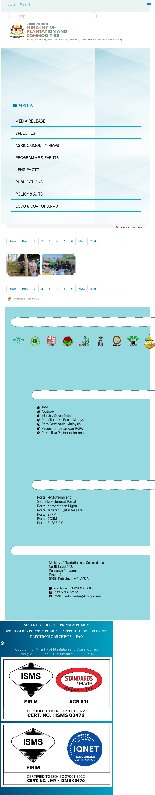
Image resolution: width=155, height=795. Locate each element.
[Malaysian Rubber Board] (35, 341)
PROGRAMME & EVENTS (37, 158)
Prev (25, 241)
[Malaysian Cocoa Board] (68, 341)
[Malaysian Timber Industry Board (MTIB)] (52, 341)
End (93, 241)
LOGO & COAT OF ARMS (36, 206)
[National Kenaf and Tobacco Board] (101, 341)
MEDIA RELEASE (30, 121)
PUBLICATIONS (29, 182)
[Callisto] (56, 689)
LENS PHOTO (27, 170)
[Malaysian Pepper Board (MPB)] (84, 341)
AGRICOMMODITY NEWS (37, 145)
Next (81, 241)
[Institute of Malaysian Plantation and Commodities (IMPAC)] (117, 341)
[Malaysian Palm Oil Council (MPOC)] (134, 341)
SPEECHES (25, 133)
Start (12, 241)
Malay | (13, 5)
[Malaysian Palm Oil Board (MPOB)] (19, 341)
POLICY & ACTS (29, 194)
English (25, 5)
